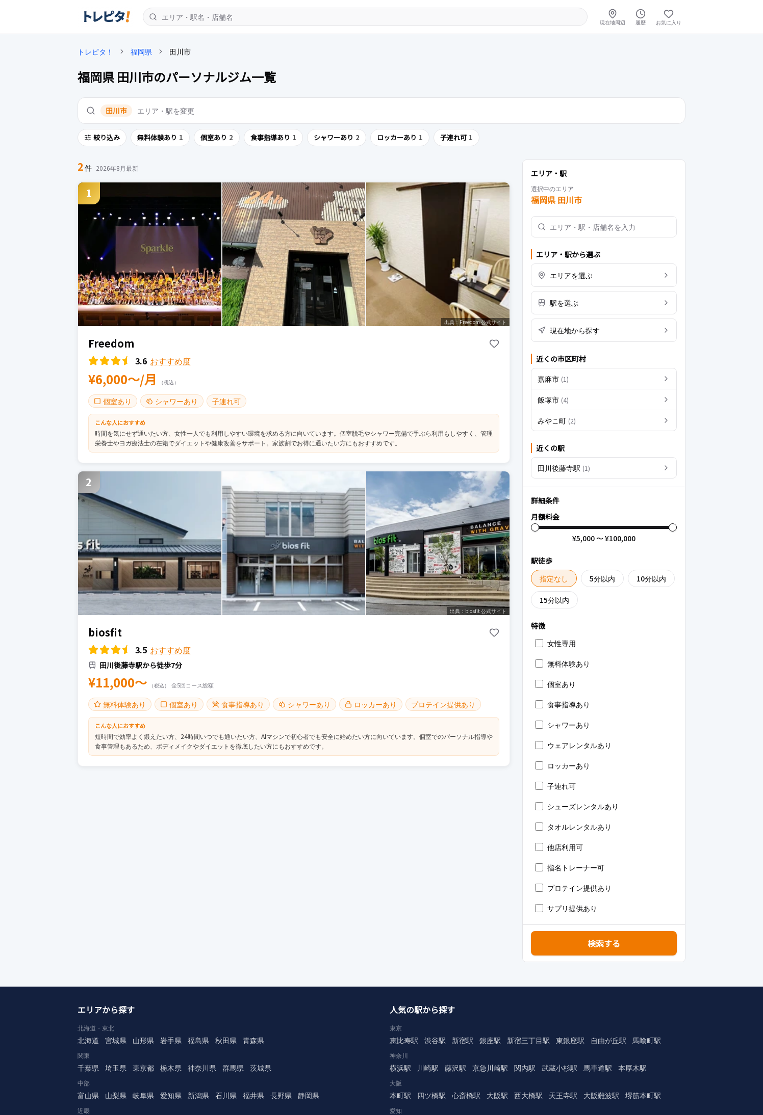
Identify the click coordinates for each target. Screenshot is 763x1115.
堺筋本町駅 (643, 1091)
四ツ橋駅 (431, 1091)
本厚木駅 (632, 1063)
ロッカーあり (400, 137)
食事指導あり (273, 137)
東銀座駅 (570, 1036)
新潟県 (198, 1091)
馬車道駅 (597, 1063)
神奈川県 (202, 1063)
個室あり (216, 137)
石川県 (226, 1091)
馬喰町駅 (646, 1036)
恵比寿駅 (404, 1036)
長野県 (281, 1091)
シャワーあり (337, 137)
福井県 (253, 1091)
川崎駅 (428, 1063)
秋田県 (226, 1036)
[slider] (535, 527)
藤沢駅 (455, 1063)
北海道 (88, 1036)
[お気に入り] (668, 17)
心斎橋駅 (466, 1091)
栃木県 (171, 1063)
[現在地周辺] (612, 17)
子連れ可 (456, 137)
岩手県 (171, 1036)
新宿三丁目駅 (528, 1036)
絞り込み (102, 137)
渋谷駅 (435, 1036)
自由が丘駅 (608, 1036)
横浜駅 (400, 1063)
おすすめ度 (170, 361)
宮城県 (115, 1036)
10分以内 (651, 578)
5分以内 (602, 578)
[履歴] (640, 17)
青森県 (253, 1036)
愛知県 (171, 1091)
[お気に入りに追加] (494, 343)
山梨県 (115, 1091)
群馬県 (233, 1063)
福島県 (198, 1036)
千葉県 (88, 1063)
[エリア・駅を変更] (381, 110)
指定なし (554, 578)
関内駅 (525, 1063)
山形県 (143, 1036)
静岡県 (308, 1091)
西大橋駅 (528, 1091)
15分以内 (554, 600)
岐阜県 (143, 1091)
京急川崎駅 (490, 1063)
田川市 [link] (180, 51)
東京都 (143, 1063)
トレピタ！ (95, 51)
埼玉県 (115, 1063)
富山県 (88, 1091)
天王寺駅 (563, 1091)
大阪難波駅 (601, 1091)
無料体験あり (160, 137)
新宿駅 (462, 1036)
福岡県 (141, 51)
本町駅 (400, 1091)
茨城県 (260, 1063)
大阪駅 (497, 1091)
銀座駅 (490, 1036)
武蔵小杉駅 (559, 1063)
